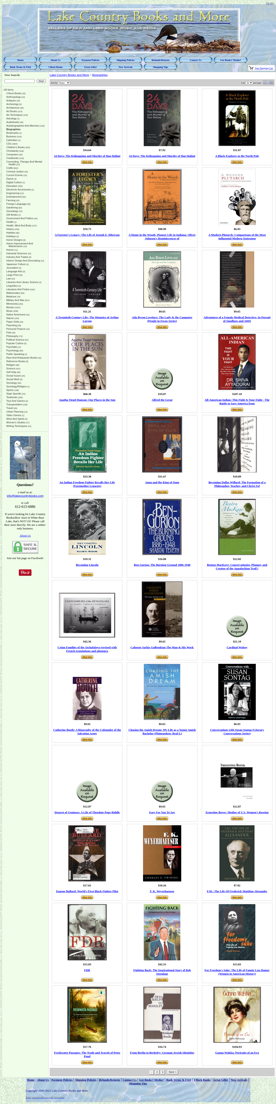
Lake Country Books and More (69, 75)
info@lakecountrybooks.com (25, 495)
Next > (173, 1072)
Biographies (100, 75)
